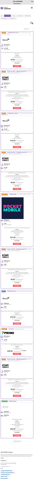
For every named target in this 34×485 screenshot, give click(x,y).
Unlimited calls (4, 18)
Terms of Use (4, 476)
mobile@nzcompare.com (5, 466)
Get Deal (17, 66)
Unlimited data (27, 15)
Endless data (19, 15)
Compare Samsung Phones (7, 472)
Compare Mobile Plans (6, 470)
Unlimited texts (12, 18)
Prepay (13, 15)
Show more (17, 99)
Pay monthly (7, 15)
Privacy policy (4, 478)
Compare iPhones (5, 474)
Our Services (17, 3)
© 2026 (2, 458)
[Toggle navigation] (31, 8)
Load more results (17, 441)
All (2, 15)
